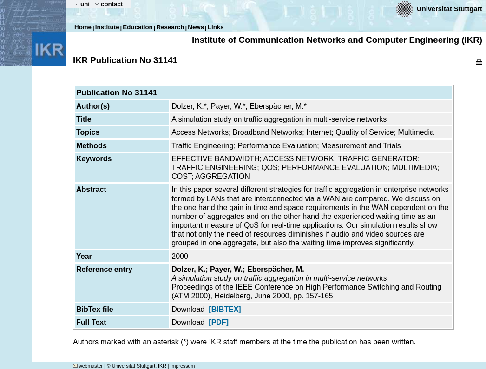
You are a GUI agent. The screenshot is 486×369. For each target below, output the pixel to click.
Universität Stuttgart (449, 9)
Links (216, 27)
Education (137, 27)
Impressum (183, 366)
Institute (107, 27)
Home (83, 27)
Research (170, 27)
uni (85, 3)
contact (112, 3)
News (196, 27)
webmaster (88, 366)
